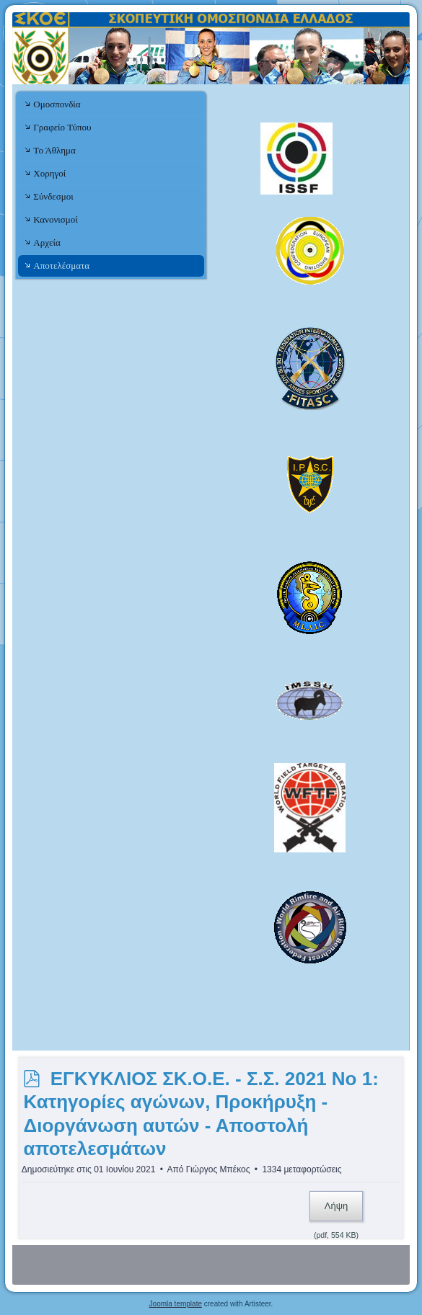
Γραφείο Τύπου (62, 127)
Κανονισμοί (55, 219)
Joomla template (175, 1304)
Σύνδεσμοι (53, 196)
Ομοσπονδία (56, 104)
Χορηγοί (49, 173)
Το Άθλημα (54, 150)
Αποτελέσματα (61, 265)
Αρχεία (46, 242)
